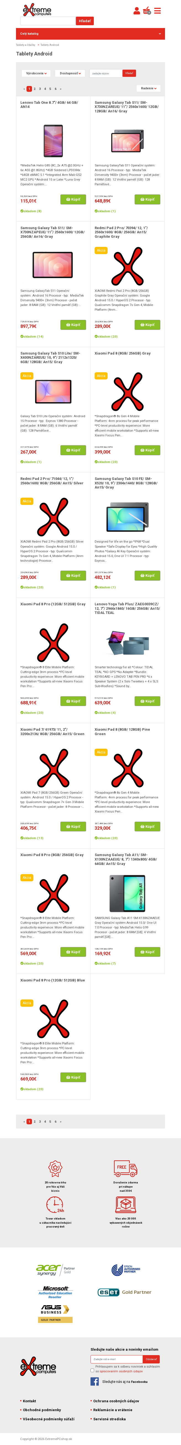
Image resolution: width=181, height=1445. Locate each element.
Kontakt (28, 1401)
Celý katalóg (90, 34)
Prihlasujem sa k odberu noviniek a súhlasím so (127, 1369)
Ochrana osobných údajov (115, 1401)
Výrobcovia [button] (34, 73)
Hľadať (85, 21)
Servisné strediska (108, 1419)
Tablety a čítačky (25, 44)
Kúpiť (73, 199)
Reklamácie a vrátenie (111, 1410)
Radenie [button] (147, 88)
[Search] (106, 73)
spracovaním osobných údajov (121, 1371)
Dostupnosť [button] (69, 73)
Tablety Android (50, 44)
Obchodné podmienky (40, 1410)
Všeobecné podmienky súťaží (47, 1419)
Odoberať (151, 1359)
